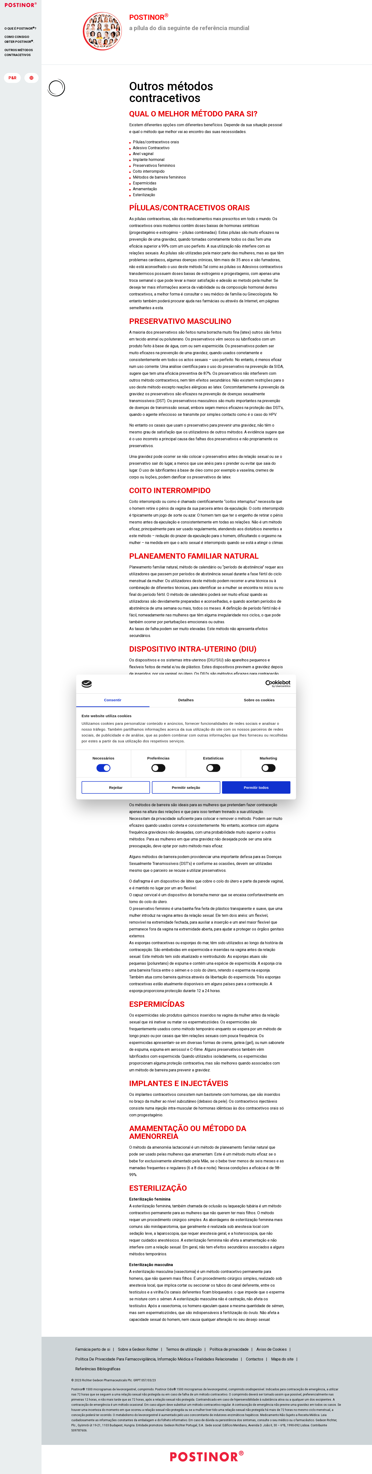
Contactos (254, 1359)
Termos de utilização (184, 1349)
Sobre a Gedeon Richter (138, 1349)
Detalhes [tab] (186, 700)
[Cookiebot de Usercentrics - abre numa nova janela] (269, 684)
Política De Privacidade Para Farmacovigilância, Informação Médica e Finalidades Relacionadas (156, 1359)
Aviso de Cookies (271, 1349)
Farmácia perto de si (92, 1349)
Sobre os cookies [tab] (259, 700)
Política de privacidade (229, 1349)
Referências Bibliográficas (97, 1369)
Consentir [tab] (112, 700)
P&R (12, 78)
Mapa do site (282, 1359)
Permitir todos (256, 787)
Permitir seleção (186, 787)
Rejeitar (115, 787)
